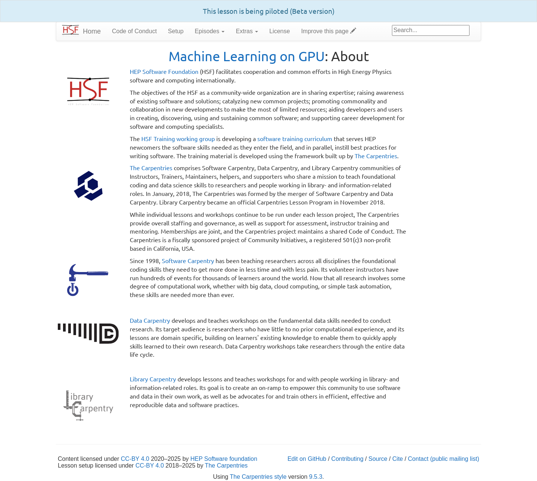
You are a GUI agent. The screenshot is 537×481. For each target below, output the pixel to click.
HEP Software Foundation (164, 71)
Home (92, 31)
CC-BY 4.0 (135, 459)
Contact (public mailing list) (443, 459)
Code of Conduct (134, 31)
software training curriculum (294, 138)
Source (377, 459)
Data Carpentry (150, 320)
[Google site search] (431, 30)
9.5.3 (316, 477)
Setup (175, 31)
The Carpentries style (258, 477)
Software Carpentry (188, 260)
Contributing (347, 459)
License (279, 31)
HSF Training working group (178, 138)
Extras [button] (247, 31)
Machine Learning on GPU (247, 56)
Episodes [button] (209, 31)
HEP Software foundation (224, 459)
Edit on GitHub (307, 459)
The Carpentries (376, 155)
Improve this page (328, 31)
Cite (397, 459)
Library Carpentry (153, 378)
